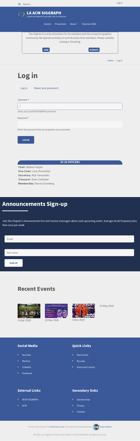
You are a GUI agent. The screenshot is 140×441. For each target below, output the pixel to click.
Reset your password (46, 88)
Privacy (80, 405)
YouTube (26, 354)
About (73, 25)
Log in (119, 2)
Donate (94, 49)
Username (22, 99)
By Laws (81, 360)
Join (46, 49)
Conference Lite (56, 426)
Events (47, 23)
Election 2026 (89, 23)
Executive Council (86, 367)
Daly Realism (106, 426)
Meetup (26, 360)
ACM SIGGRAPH (30, 399)
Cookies (81, 411)
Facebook (27, 373)
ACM (24, 405)
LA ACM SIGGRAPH (44, 13)
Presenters (60, 23)
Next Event (82, 354)
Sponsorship (83, 399)
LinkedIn (26, 367)
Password (22, 118)
